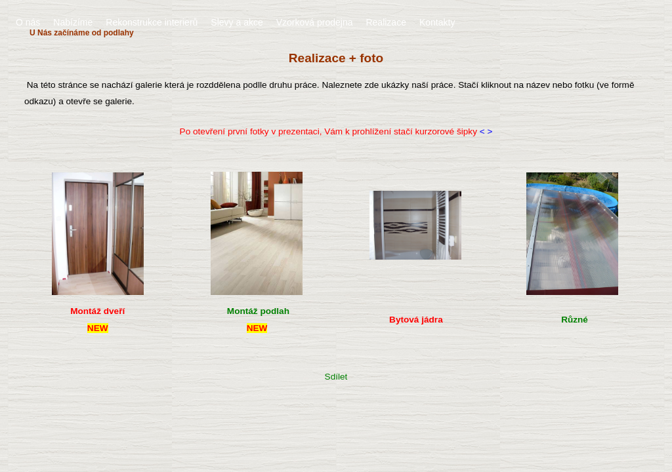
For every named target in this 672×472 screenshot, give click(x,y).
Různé (574, 319)
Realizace (386, 22)
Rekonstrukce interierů (152, 22)
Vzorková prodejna (314, 22)
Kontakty (437, 22)
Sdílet (336, 377)
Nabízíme (73, 22)
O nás (28, 22)
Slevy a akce (236, 22)
